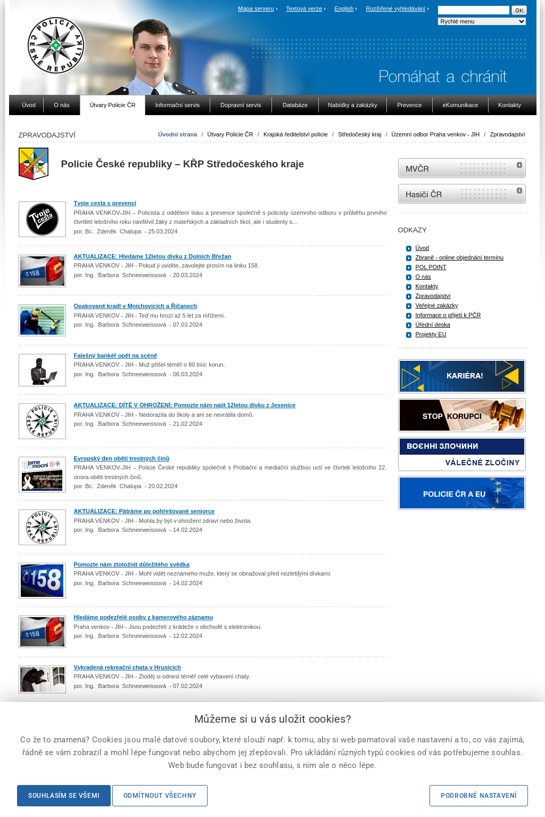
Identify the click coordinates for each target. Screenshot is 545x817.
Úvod (423, 248)
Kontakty (427, 286)
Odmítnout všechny (159, 795)
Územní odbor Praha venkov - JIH (436, 134)
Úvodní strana (177, 134)
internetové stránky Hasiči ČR (462, 194)
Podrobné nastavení (479, 795)
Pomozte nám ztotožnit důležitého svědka (132, 564)
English (343, 8)
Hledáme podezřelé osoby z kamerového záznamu (143, 617)
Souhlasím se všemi (64, 795)
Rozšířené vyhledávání (396, 8)
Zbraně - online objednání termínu (460, 257)
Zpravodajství (507, 134)
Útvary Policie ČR (230, 134)
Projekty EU (431, 334)
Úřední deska (433, 324)
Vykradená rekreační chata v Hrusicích (127, 667)
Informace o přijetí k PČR (448, 315)
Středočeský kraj (359, 134)
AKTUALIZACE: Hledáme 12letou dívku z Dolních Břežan (153, 256)
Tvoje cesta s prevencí (105, 203)
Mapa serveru (256, 8)
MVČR (462, 168)
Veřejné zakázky (437, 305)
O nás (423, 276)
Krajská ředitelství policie (295, 134)
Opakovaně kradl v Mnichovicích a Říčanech (135, 306)
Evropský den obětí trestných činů (122, 458)
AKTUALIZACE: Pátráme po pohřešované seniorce (144, 511)
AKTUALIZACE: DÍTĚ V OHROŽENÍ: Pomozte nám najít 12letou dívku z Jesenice (185, 405)
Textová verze (304, 8)
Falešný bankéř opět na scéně (116, 355)
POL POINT (431, 267)
